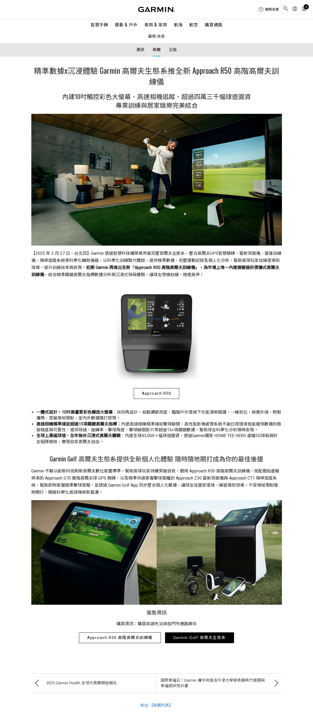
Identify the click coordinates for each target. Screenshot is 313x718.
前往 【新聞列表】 (156, 705)
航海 (178, 24)
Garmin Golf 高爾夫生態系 (199, 637)
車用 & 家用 (155, 24)
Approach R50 (156, 393)
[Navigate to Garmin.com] (156, 9)
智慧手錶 (99, 24)
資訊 (140, 49)
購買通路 (213, 24)
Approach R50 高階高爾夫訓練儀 (120, 637)
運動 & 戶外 (126, 24)
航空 (193, 24)
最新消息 (156, 36)
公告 (173, 49)
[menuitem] (269, 9)
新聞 (157, 49)
